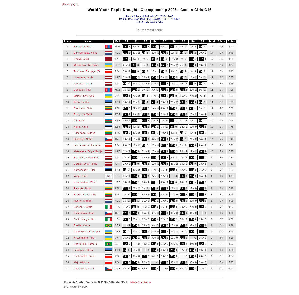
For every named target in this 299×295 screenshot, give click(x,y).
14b (134, 77)
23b (144, 126)
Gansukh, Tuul (82, 89)
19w (201, 114)
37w (134, 170)
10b (163, 139)
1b (162, 59)
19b (125, 46)
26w (134, 83)
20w (134, 52)
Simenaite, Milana (84, 133)
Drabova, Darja (83, 83)
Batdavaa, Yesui (83, 46)
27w (134, 96)
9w (172, 71)
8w (134, 114)
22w (134, 108)
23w (154, 52)
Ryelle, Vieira (82, 225)
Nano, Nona (81, 126)
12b (134, 89)
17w (144, 83)
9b (200, 46)
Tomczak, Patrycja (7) (87, 71)
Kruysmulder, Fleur (85, 182)
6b (162, 71)
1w (172, 52)
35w (125, 120)
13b (154, 46)
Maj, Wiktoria (81, 262)
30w (163, 200)
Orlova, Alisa (81, 59)
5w (134, 46)
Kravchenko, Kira (84, 237)
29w (125, 163)
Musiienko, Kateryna (86, 65)
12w (182, 126)
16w (182, 96)
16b (134, 120)
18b (125, 114)
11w (192, 77)
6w (181, 46)
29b (144, 114)
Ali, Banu (79, 120)
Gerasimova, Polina (85, 163)
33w (125, 139)
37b (125, 59)
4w (134, 59)
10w (201, 52)
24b (144, 46)
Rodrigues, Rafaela (85, 244)
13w (201, 65)
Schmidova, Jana (84, 213)
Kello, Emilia (81, 102)
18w (134, 145)
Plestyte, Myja (82, 188)
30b (154, 77)
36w (125, 102)
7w (191, 46)
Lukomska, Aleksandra (87, 145)
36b (144, 176)
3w (162, 46)
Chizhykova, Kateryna (87, 231)
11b (201, 59)
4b (181, 52)
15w (182, 83)
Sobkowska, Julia (84, 256)
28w (163, 108)
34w (125, 71)
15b (192, 65)
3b (143, 52)
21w (125, 65)
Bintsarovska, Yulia (85, 52)
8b (153, 59)
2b (172, 46)
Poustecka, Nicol (84, 268)
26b (125, 96)
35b (154, 65)
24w (154, 83)
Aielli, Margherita (84, 219)
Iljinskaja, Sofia (83, 139)
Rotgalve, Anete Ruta (86, 157)
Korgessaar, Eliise (85, 170)
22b (163, 145)
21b (163, 96)
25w (192, 114)
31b (182, 194)
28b (144, 133)
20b (182, 102)
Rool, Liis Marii (83, 114)
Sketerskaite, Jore (85, 194)
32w (182, 170)
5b (191, 52)
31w (125, 77)
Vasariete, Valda (83, 77)
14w (172, 59)
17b (182, 89)
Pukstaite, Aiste (83, 108)
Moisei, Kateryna (84, 96)
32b (172, 114)
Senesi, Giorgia (83, 207)
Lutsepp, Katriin (83, 250)
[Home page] (70, 4)
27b (163, 89)
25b (125, 52)
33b (144, 163)
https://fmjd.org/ (140, 282)
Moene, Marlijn (83, 200)
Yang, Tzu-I (81, 176)
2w (143, 59)
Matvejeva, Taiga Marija (88, 151)
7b (172, 120)
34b (134, 157)
